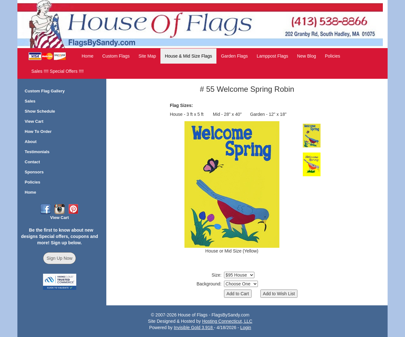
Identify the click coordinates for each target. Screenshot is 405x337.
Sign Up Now (59, 258)
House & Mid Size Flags (188, 56)
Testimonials (37, 151)
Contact (32, 161)
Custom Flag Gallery (45, 91)
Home (87, 56)
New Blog (306, 56)
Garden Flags (234, 56)
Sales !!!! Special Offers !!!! (57, 71)
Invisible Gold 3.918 (194, 327)
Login (245, 327)
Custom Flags (115, 56)
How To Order (38, 131)
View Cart (34, 121)
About (31, 141)
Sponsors (34, 172)
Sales (30, 101)
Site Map (147, 56)
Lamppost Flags (272, 56)
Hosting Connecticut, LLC (227, 321)
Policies (332, 56)
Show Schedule (40, 111)
